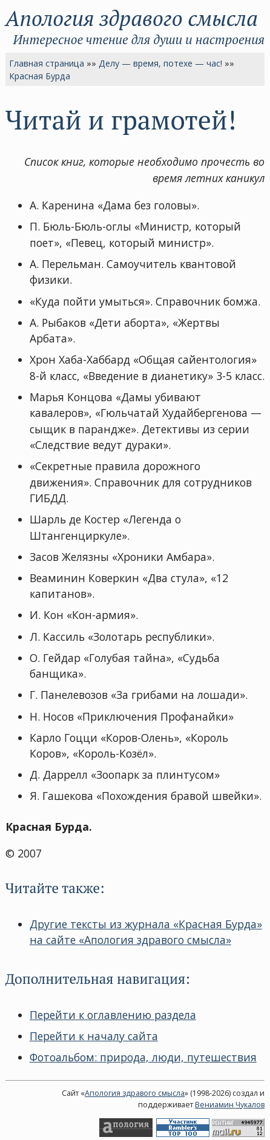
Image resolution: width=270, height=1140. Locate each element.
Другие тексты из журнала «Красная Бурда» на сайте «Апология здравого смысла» (146, 932)
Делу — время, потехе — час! (160, 63)
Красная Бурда (39, 76)
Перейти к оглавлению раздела (113, 1014)
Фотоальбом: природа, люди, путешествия (143, 1057)
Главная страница (46, 63)
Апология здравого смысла (131, 18)
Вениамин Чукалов (230, 1104)
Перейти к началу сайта (94, 1036)
